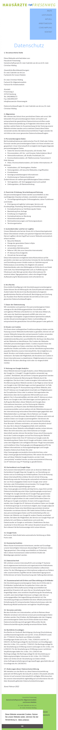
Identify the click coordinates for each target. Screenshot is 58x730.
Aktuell (48, 19)
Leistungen (47, 15)
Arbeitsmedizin (45, 23)
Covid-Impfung (45, 27)
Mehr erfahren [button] (23, 720)
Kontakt (48, 32)
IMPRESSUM (43, 712)
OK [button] (22, 726)
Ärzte (49, 11)
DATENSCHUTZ (44, 715)
